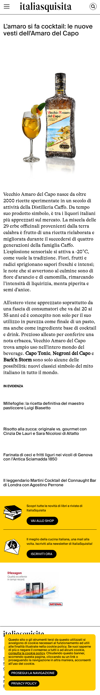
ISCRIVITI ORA (41, 554)
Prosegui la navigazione (33, 673)
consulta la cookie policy (26, 653)
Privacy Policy (24, 683)
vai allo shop (42, 521)
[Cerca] (93, 6)
